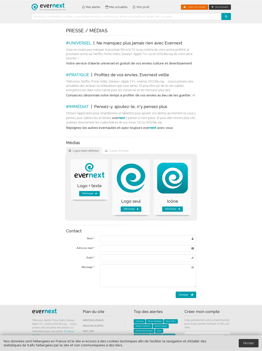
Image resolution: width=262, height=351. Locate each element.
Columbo (139, 321)
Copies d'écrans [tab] (117, 150)
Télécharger (89, 193)
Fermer (248, 343)
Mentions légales (93, 320)
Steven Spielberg (154, 321)
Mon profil (141, 7)
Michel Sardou (161, 326)
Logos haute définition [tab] (84, 150)
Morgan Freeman (143, 326)
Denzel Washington (144, 331)
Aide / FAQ (88, 331)
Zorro (159, 331)
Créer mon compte (194, 7)
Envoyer (186, 295)
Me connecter (220, 7)
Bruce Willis (171, 321)
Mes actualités (117, 7)
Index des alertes (93, 325)
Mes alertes (91, 7)
